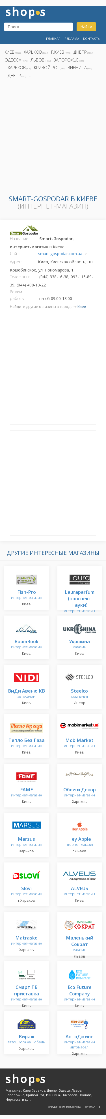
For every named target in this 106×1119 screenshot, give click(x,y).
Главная (53, 38)
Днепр (80, 52)
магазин (79, 644)
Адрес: (16, 261)
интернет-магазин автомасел (79, 1042)
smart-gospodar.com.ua (60, 253)
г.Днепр (13, 75)
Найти (86, 26)
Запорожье (66, 60)
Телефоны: (20, 276)
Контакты (91, 38)
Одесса (13, 60)
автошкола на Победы (27, 1039)
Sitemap (90, 1106)
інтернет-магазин (79, 842)
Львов (37, 60)
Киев (9, 52)
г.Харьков (15, 67)
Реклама (71, 38)
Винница (77, 67)
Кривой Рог (46, 67)
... (31, 75)
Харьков (33, 52)
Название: (19, 238)
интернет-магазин (26, 595)
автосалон (26, 694)
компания (79, 694)
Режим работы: (17, 295)
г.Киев (57, 52)
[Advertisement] (53, 135)
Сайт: (15, 253)
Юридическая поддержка (64, 1106)
